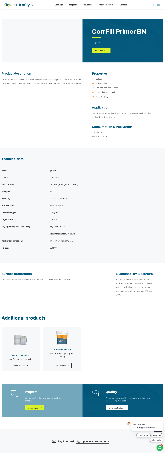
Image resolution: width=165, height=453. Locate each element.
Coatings (59, 4)
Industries (87, 4)
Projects (73, 4)
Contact (123, 4)
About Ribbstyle (106, 4)
